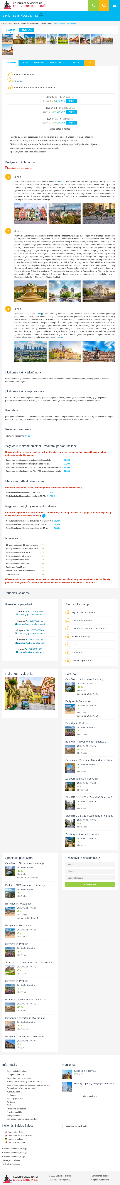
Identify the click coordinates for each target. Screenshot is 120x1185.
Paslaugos (11, 1095)
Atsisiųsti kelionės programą (18, 167)
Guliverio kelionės (10, 23)
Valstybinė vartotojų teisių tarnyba (21, 1119)
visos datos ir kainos (60, 128)
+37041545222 (34, 639)
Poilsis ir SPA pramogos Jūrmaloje (25, 885)
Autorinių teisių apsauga (60, 1179)
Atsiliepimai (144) (59, 63)
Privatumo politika (14, 1112)
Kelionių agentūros (81, 660)
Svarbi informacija (80, 636)
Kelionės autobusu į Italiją (13, 1156)
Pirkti (90, 63)
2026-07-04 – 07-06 (86, 820)
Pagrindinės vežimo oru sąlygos (21, 1088)
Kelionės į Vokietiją (19, 673)
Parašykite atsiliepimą (16, 1108)
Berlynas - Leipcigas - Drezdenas (24, 1036)
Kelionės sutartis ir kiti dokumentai (89, 628)
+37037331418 (34, 621)
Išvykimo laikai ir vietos (83, 612)
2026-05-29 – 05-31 (86, 727)
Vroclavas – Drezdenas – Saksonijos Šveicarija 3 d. (35, 962)
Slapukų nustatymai (100, 1179)
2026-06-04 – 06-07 (26, 1041)
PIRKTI (71, 101)
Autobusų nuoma (14, 1091)
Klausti (77, 63)
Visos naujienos (90, 1096)
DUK (73, 644)
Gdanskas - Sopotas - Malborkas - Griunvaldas (92, 760)
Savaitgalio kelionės (11, 1160)
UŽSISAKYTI (90, 884)
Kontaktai (11, 1102)
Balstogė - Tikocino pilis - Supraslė (85, 741)
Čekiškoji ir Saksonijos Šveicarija (85, 679)
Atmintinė (39, 63)
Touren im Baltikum (15, 1139)
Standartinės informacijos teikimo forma (24, 1081)
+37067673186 (35, 630)
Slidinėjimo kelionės (11, 1164)
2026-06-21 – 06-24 (86, 783)
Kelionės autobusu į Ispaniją (14, 1152)
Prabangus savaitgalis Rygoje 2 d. (25, 1018)
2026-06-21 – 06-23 (86, 801)
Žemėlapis (27, 30)
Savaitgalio (46, 23)
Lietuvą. (60, 337)
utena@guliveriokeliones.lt (30, 652)
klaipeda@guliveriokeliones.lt (30, 633)
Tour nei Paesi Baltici (15, 1142)
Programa (10, 63)
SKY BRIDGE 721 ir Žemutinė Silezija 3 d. (90, 797)
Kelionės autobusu (30, 23)
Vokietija (18, 81)
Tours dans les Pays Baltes (18, 1135)
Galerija (10, 30)
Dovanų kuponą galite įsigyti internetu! (94, 1083)
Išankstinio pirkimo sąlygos (19, 1078)
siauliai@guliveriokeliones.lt (29, 643)
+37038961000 (33, 649)
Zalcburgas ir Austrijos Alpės (82, 778)
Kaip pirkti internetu (81, 620)
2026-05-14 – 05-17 (86, 683)
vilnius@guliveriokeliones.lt (30, 614)
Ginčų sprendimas (15, 1115)
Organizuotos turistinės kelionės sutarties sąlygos (29, 1085)
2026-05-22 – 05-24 (86, 705)
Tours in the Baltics (15, 1132)
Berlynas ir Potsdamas (78, 701)
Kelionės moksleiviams (86, 1071)
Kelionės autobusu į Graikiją (14, 1148)
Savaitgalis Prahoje (76, 723)
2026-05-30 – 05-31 (86, 746)
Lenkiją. (61, 181)
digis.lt (105, 1176)
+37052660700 (34, 611)
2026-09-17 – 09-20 (86, 838)
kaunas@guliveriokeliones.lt (30, 624)
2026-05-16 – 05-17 (26, 889)
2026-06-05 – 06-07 (86, 764)
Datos (25, 63)
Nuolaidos (76, 652)
